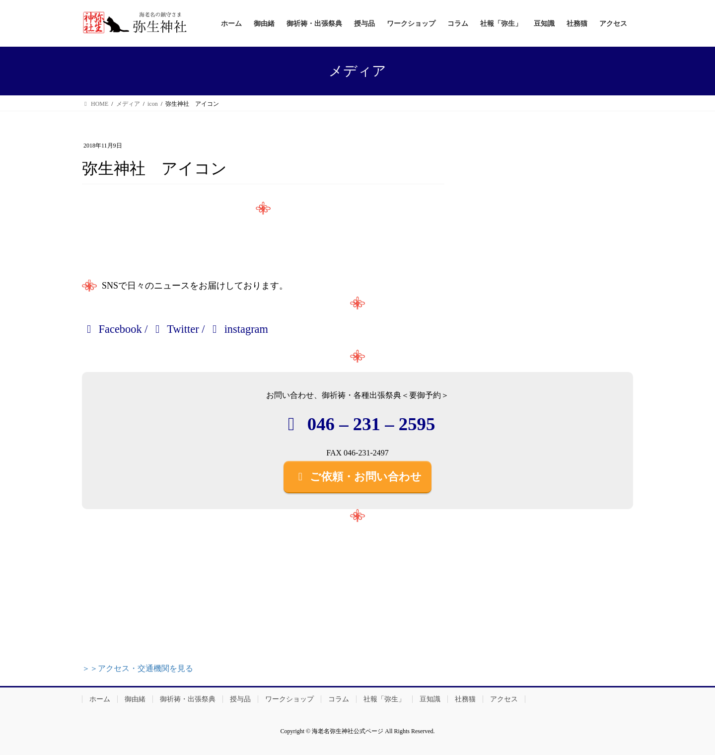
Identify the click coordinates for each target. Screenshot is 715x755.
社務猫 (465, 699)
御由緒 (135, 699)
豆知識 (430, 699)
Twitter (174, 329)
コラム (338, 699)
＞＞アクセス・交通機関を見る (137, 668)
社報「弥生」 (384, 699)
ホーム (99, 699)
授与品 (240, 699)
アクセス (504, 699)
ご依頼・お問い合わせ (357, 476)
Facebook (112, 329)
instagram (238, 329)
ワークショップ (289, 699)
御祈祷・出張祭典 (187, 699)
